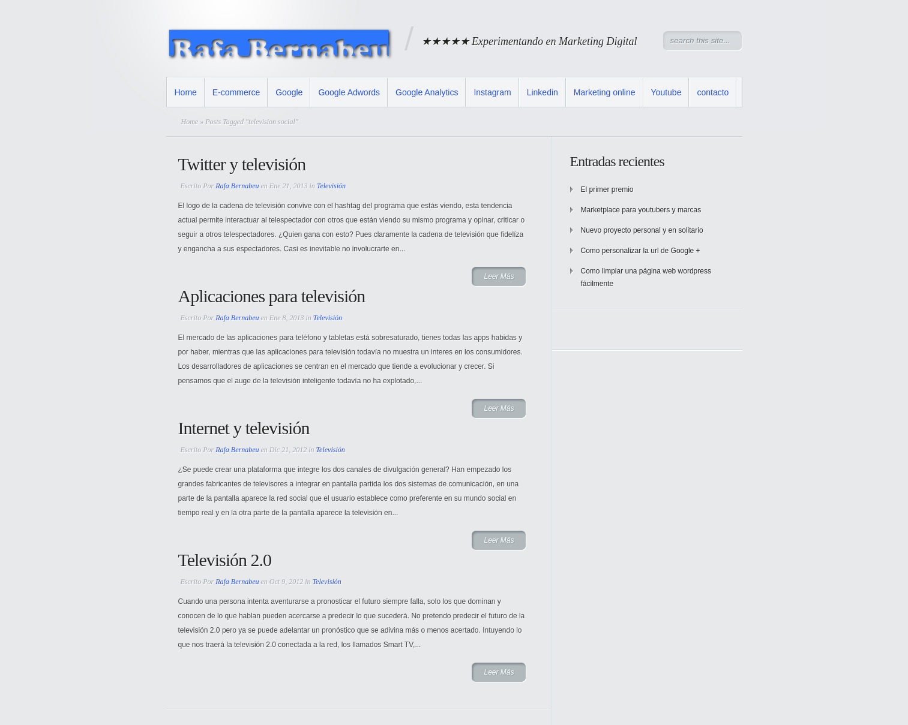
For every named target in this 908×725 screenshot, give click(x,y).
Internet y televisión (244, 428)
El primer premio (607, 189)
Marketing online (605, 92)
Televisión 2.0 (225, 560)
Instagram (492, 92)
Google (288, 92)
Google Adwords (349, 92)
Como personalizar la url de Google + (640, 250)
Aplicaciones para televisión (271, 296)
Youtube (666, 92)
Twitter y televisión (242, 164)
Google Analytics (426, 92)
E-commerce (236, 92)
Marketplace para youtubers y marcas (641, 210)
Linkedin (542, 92)
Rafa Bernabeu (237, 186)
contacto (713, 92)
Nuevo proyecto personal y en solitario (642, 230)
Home (186, 92)
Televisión (331, 186)
